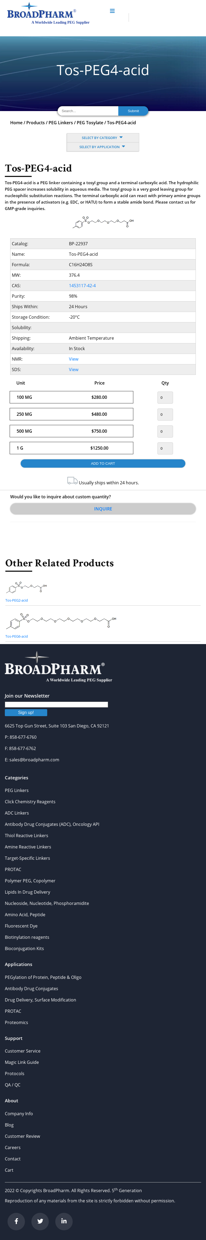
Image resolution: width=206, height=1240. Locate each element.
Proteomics (16, 1022)
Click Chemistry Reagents (30, 802)
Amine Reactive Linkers (28, 847)
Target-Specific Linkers (27, 858)
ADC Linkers (17, 813)
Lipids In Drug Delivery (27, 892)
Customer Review (22, 1136)
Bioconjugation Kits (24, 948)
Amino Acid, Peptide (25, 915)
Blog (9, 1125)
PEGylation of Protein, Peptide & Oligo (43, 977)
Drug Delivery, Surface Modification (40, 1000)
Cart (9, 1170)
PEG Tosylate (90, 123)
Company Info (19, 1114)
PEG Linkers (61, 123)
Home (16, 123)
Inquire (103, 509)
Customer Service (23, 1051)
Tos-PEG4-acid (121, 123)
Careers (13, 1147)
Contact (13, 1159)
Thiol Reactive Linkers (26, 835)
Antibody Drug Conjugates (31, 989)
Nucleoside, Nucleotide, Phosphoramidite (47, 903)
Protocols (14, 1073)
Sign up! (26, 712)
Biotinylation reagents (27, 937)
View (73, 359)
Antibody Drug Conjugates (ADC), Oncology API (52, 824)
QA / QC (12, 1085)
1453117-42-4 (82, 286)
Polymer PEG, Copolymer (30, 881)
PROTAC (13, 869)
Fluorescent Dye (21, 926)
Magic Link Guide (22, 1062)
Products (35, 123)
